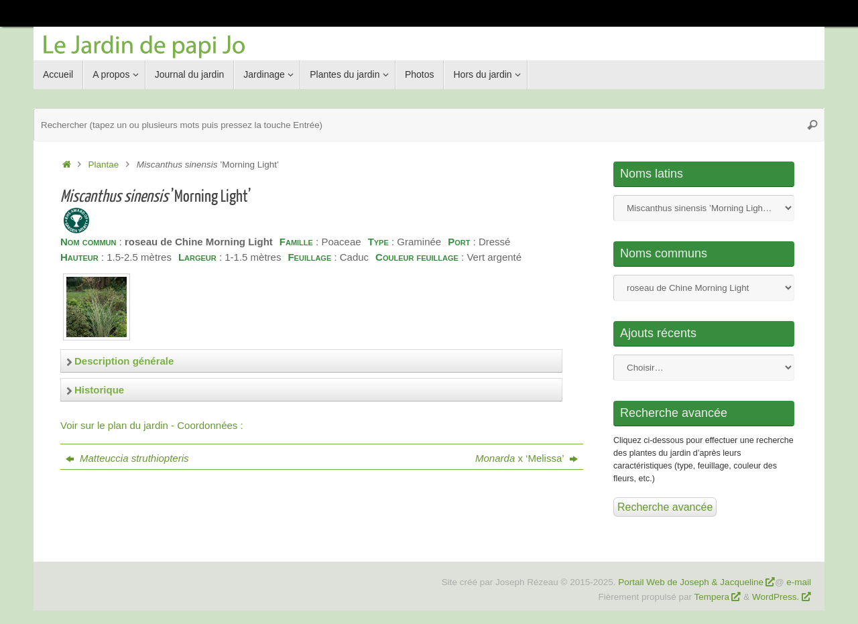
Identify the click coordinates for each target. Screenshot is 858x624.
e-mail (798, 582)
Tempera (712, 597)
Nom (703, 208)
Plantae (103, 165)
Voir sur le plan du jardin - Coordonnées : (151, 425)
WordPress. (777, 597)
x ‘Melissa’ (526, 458)
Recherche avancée (665, 507)
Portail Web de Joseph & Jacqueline (690, 582)
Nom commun (703, 288)
